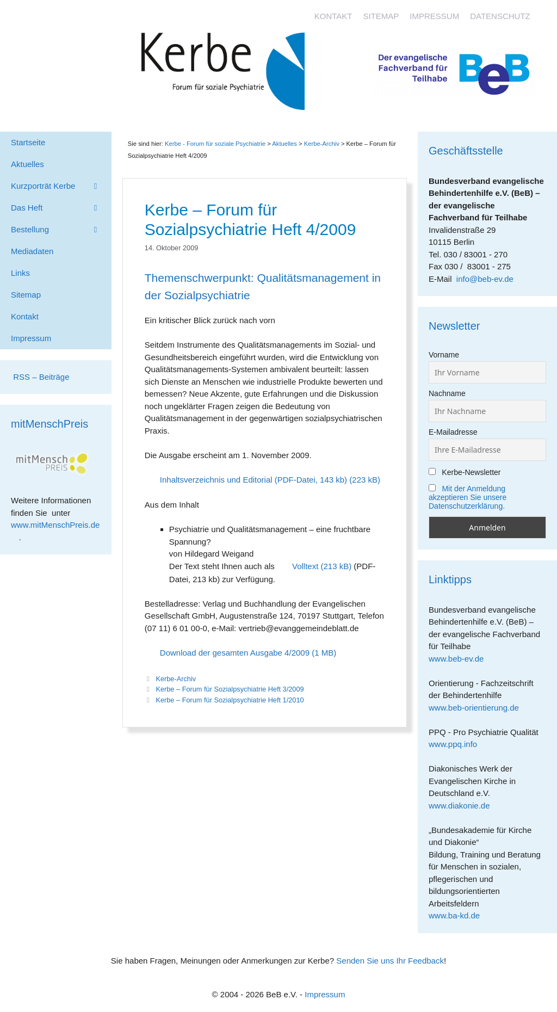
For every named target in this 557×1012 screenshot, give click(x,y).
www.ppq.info (457, 744)
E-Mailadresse (453, 432)
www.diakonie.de (463, 805)
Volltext (305, 566)
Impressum (434, 16)
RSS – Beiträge (40, 376)
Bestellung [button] (61, 229)
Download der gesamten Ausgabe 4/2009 (235, 652)
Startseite (28, 142)
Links (20, 272)
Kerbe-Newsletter (465, 472)
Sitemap (381, 16)
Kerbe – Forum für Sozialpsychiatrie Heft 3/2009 (230, 689)
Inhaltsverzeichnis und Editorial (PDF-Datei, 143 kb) (253, 479)
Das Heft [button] (61, 208)
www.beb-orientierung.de (478, 707)
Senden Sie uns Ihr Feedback (390, 960)
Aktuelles (284, 143)
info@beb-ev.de (484, 278)
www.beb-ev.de (460, 658)
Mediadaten (32, 251)
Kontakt (333, 16)
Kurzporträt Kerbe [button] (61, 186)
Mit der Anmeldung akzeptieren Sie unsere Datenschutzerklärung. (467, 497)
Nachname (447, 393)
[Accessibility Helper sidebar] (544, 13)
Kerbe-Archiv (176, 679)
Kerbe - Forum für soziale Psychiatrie (215, 143)
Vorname (444, 354)
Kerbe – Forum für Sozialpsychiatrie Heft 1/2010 (230, 700)
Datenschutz (500, 16)
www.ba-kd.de (458, 915)
